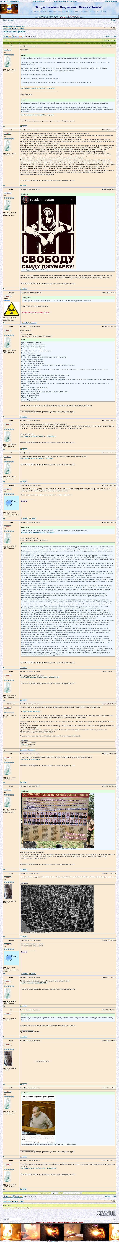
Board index (7, 28)
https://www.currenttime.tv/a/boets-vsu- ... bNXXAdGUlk (38, 1168)
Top (4, 126)
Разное (15, 28)
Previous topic (106, 40)
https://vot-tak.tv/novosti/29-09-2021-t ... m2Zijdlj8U (36, 458)
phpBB (53, 1241)
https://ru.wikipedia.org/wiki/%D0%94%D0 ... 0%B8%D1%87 (39, 677)
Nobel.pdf (25, 744)
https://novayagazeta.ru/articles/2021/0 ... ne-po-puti (37, 115)
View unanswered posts (9, 26)
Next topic (113, 40)
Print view (6, 40)
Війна (22, 28)
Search (113, 20)
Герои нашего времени (14, 31)
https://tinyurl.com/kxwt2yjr (31, 711)
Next (115, 36)
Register (11, 20)
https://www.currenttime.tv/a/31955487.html (34, 983)
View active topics (20, 26)
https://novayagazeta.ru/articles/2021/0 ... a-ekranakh (37, 88)
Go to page (107, 36)
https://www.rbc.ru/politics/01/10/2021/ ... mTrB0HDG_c (38, 436)
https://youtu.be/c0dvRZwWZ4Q (30, 759)
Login (5, 20)
